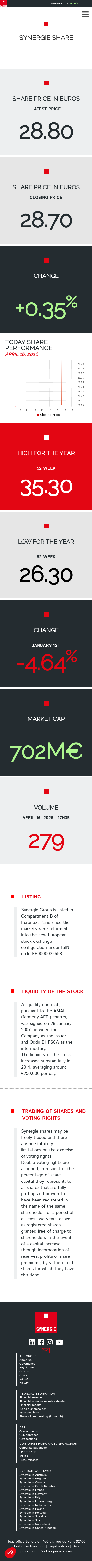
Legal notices (58, 1546)
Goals (23, 1375)
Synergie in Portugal (32, 1513)
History (24, 1383)
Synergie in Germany (33, 1494)
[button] (85, 14)
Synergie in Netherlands (35, 1505)
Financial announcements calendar (42, 1401)
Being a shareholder (32, 1409)
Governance (27, 1364)
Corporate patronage (33, 1448)
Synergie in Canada (32, 1482)
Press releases (28, 1460)
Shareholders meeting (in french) (41, 1416)
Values (23, 1379)
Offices (24, 1371)
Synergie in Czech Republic (37, 1486)
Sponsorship (27, 1451)
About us (25, 1360)
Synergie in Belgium (32, 1479)
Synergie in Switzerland (34, 1524)
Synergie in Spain (30, 1520)
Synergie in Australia (33, 1475)
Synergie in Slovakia (32, 1517)
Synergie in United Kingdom (38, 1528)
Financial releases (31, 1397)
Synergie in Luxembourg (35, 1501)
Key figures (26, 1368)
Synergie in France (31, 1490)
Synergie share (29, 1413)
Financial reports (30, 1405)
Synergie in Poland (31, 1509)
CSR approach (28, 1435)
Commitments (28, 1431)
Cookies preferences (56, 1551)
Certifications (28, 1439)
